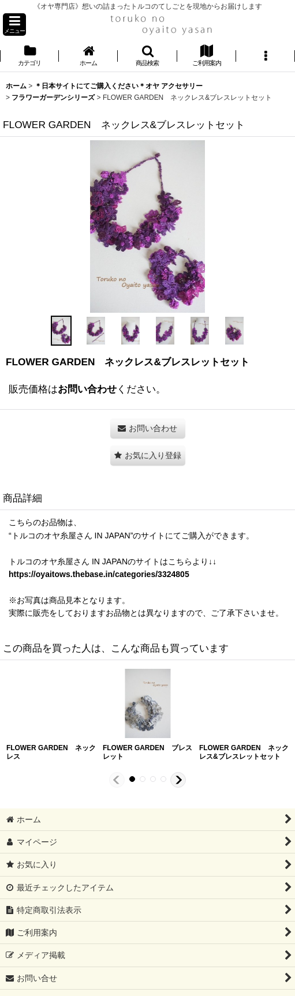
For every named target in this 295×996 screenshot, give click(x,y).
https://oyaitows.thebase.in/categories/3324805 (99, 574)
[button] (14, 24)
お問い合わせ (87, 389)
